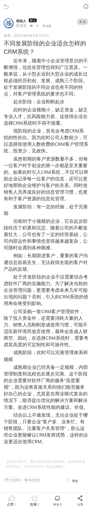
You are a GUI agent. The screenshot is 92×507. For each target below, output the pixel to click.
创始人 (21, 20)
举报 (71, 481)
